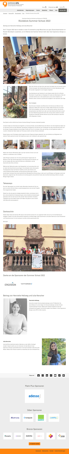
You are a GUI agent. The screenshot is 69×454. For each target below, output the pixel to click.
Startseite (5, 13)
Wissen (51, 10)
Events (38, 10)
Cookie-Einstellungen (60, 450)
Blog (25, 13)
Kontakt (52, 450)
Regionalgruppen (30, 10)
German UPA (63, 10)
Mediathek (44, 10)
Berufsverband (19, 13)
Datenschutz (45, 450)
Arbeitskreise (20, 10)
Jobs (56, 10)
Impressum (38, 450)
